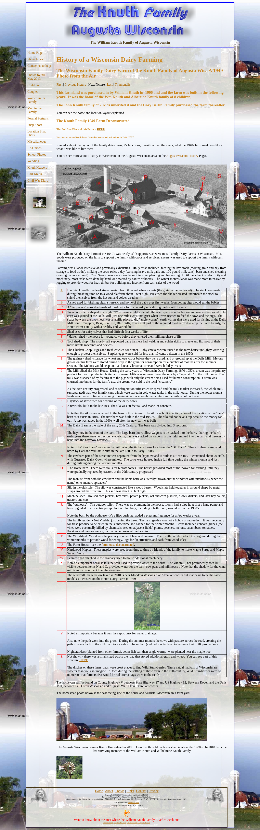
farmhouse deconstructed (118, 544)
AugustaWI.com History (182, 155)
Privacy (154, 791)
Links (130, 791)
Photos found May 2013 (36, 76)
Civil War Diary (37, 180)
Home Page (34, 52)
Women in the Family (36, 99)
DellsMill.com (132, 823)
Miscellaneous (36, 141)
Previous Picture (75, 84)
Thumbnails (122, 84)
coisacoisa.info (133, 803)
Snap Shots (34, 125)
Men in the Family (34, 110)
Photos (119, 791)
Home (99, 791)
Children (33, 85)
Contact (141, 791)
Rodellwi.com (108, 823)
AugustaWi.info (144, 823)
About (109, 791)
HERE (101, 129)
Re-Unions (34, 148)
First (59, 84)
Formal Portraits (38, 118)
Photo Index (35, 59)
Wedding (33, 161)
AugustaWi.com (120, 823)
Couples (32, 91)
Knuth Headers (37, 167)
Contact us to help (39, 65)
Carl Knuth (34, 174)
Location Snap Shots (36, 133)
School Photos (36, 154)
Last (110, 84)
